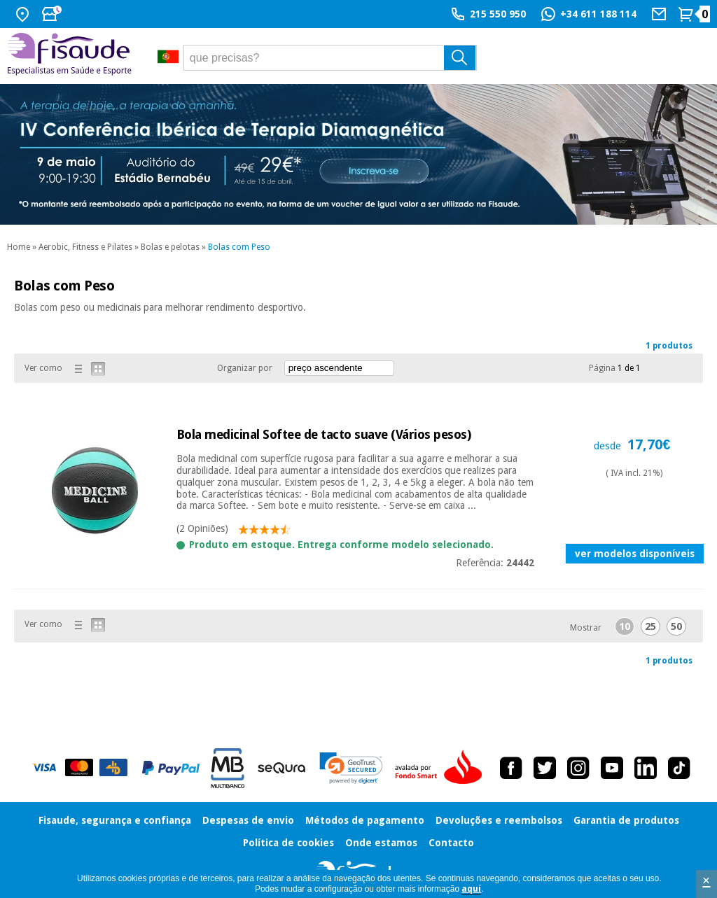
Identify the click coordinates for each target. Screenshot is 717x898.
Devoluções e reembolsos (499, 820)
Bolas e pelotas (170, 247)
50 (676, 626)
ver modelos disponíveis (635, 553)
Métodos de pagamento (364, 820)
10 (624, 626)
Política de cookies (288, 842)
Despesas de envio (248, 820)
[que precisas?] (330, 58)
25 (650, 626)
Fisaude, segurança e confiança (115, 820)
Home (18, 247)
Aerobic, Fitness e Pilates (85, 247)
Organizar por (244, 368)
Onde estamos (381, 842)
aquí (471, 889)
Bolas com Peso (239, 247)
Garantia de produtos (626, 820)
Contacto (451, 842)
